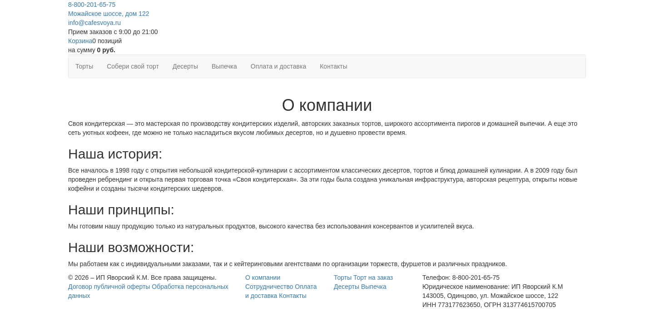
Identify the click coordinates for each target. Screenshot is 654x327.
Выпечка (224, 66)
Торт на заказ (373, 277)
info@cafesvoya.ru (94, 22)
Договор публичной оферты (109, 286)
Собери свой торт (133, 66)
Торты (84, 66)
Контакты (333, 66)
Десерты (185, 66)
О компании (262, 277)
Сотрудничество (269, 286)
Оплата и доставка (278, 66)
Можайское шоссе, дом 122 (108, 13)
